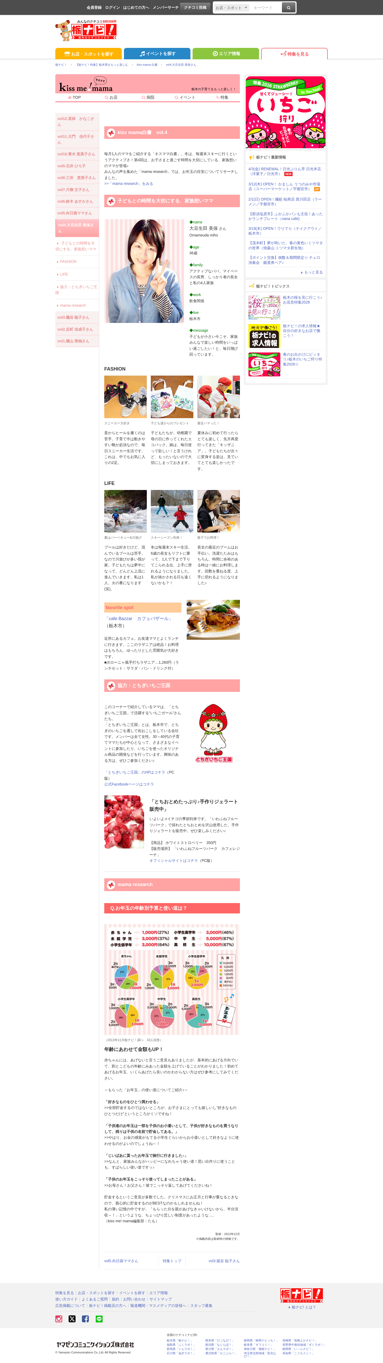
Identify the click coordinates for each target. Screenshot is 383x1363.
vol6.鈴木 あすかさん (75, 201)
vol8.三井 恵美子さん (76, 178)
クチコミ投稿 (195, 7)
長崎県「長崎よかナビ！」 (300, 1340)
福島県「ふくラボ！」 (181, 1344)
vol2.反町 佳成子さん (75, 329)
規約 (115, 1299)
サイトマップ (160, 1299)
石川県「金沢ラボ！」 (181, 1353)
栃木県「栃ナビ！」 (180, 1340)
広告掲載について (70, 1305)
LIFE (61, 274)
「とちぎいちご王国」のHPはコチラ (134, 772)
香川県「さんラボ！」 (220, 1349)
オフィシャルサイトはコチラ (173, 860)
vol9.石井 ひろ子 (71, 166)
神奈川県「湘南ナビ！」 (260, 1349)
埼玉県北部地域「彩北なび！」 (260, 1355)
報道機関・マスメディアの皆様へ (158, 1305)
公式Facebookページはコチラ (129, 784)
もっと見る (311, 272)
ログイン (112, 7)
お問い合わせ (134, 1299)
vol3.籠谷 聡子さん (224, 1261)
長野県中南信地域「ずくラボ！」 (304, 1344)
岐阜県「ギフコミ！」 (258, 1344)
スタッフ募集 (201, 1305)
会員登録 (94, 7)
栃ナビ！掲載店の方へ (107, 1305)
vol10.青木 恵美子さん (76, 154)
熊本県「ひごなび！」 (220, 1340)
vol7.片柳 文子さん (73, 190)
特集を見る (294, 54)
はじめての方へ (136, 7)
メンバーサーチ (166, 7)
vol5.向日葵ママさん (121, 1261)
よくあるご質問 (95, 1299)
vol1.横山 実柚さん (73, 341)
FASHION (65, 261)
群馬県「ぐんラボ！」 (181, 1349)
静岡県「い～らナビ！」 (298, 1349)
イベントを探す (157, 54)
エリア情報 (225, 54)
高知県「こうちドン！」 (298, 1353)
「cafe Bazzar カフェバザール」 (138, 618)
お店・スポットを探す (88, 54)
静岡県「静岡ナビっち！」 (261, 1340)
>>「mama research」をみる (128, 183)
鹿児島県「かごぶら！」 (221, 1353)
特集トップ (172, 1261)
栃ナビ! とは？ (301, 1307)
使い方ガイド (66, 1299)
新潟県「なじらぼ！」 (220, 1344)
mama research (70, 305)
